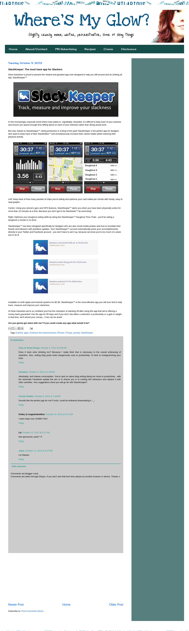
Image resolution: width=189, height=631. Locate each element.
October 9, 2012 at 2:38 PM (42, 372)
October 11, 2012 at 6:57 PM (38, 450)
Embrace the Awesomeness (43, 333)
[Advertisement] (65, 577)
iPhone (60, 333)
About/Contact (36, 49)
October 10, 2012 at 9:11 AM (59, 414)
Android (19, 333)
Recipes (90, 49)
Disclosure (128, 49)
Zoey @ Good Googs (29, 348)
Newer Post (16, 604)
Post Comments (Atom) (32, 611)
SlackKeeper (87, 333)
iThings (68, 333)
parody (76, 333)
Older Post (116, 604)
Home (13, 49)
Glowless (23, 372)
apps (26, 333)
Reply (21, 362)
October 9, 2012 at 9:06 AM (54, 348)
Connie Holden (26, 396)
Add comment (19, 466)
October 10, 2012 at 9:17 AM (36, 432)
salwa (21, 450)
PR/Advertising (66, 49)
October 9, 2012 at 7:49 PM (48, 396)
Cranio (108, 49)
